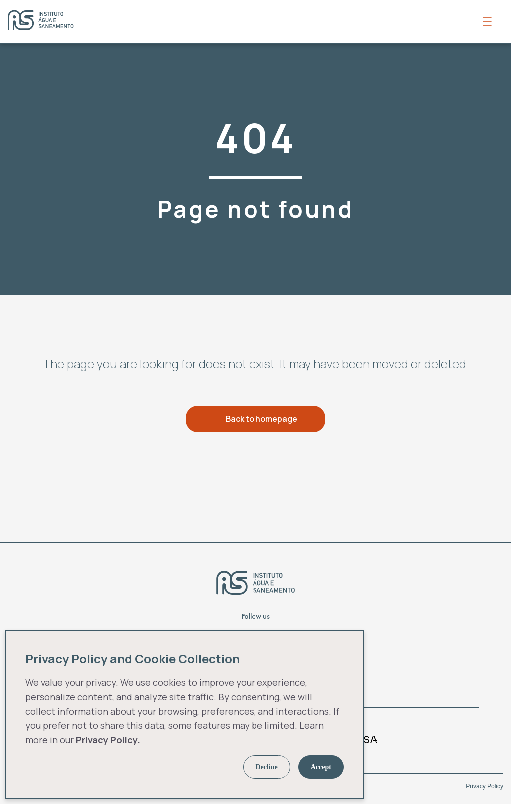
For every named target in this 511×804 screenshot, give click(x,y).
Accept (321, 767)
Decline (266, 767)
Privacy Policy (484, 786)
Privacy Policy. (108, 740)
